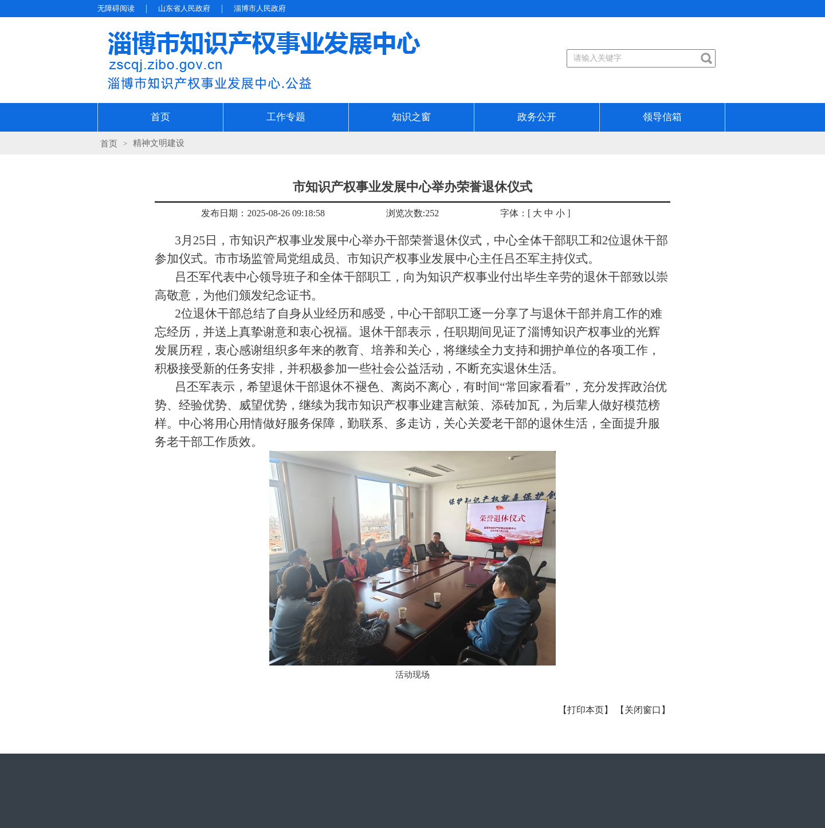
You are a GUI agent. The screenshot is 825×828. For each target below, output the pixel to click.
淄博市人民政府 (260, 8)
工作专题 (285, 117)
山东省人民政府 (184, 8)
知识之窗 (411, 117)
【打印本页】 (585, 710)
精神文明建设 (158, 143)
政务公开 (536, 117)
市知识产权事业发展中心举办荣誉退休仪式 (412, 187)
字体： (514, 213)
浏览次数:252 (412, 213)
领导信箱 (662, 117)
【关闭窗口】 (642, 710)
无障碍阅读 (116, 8)
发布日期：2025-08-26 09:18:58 (263, 213)
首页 (160, 117)
